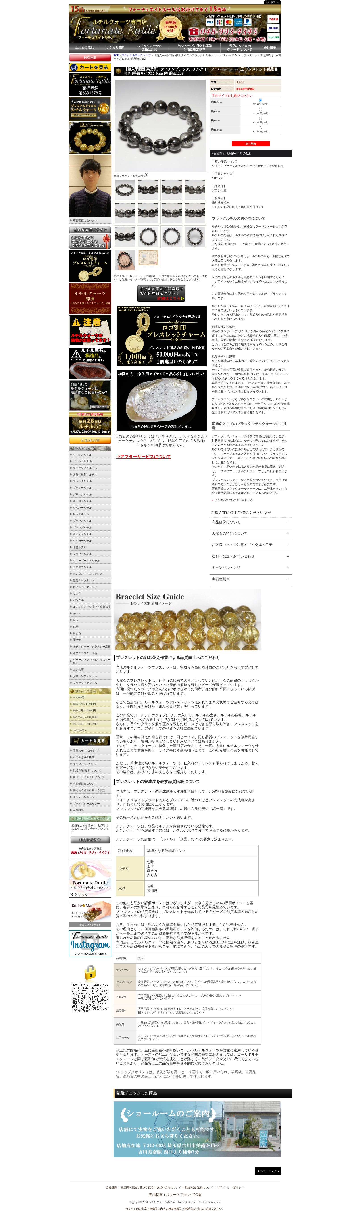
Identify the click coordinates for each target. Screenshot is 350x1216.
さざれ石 (78, 669)
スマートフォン (178, 1195)
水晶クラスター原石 (85, 653)
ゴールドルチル (82, 461)
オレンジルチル (82, 534)
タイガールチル (82, 540)
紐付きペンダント (83, 580)
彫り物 (77, 639)
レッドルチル (81, 514)
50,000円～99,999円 (84, 710)
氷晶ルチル (79, 547)
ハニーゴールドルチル (86, 560)
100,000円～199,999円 (85, 717)
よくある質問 (115, 47)
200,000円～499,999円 (85, 724)
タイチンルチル (82, 454)
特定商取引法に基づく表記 (89, 790)
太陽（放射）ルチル (85, 474)
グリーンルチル (82, 494)
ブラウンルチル (82, 520)
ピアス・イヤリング (85, 586)
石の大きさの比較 (83, 757)
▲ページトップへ (268, 1170)
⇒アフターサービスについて (143, 456)
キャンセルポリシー (85, 797)
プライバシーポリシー (86, 803)
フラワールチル (82, 553)
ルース (77, 613)
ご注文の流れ (84, 47)
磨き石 (77, 633)
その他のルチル (82, 567)
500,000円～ (80, 730)
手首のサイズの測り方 (86, 750)
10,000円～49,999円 (84, 704)
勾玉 (75, 620)
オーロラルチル (82, 501)
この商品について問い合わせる (234, 500)
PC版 (197, 1195)
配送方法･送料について (87, 770)
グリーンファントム (85, 676)
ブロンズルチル (82, 527)
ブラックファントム (85, 682)
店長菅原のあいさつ (85, 220)
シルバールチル (82, 507)
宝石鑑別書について (85, 783)
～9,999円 (78, 697)
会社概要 (270, 47)
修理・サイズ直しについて (89, 777)
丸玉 (75, 626)
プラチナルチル (82, 487)
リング (77, 593)
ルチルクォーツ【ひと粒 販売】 (92, 606)
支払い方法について (85, 763)
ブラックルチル (82, 481)
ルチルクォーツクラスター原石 (91, 646)
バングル (78, 600)
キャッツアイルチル (85, 467)
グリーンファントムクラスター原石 (91, 661)
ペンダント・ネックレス (87, 573)
